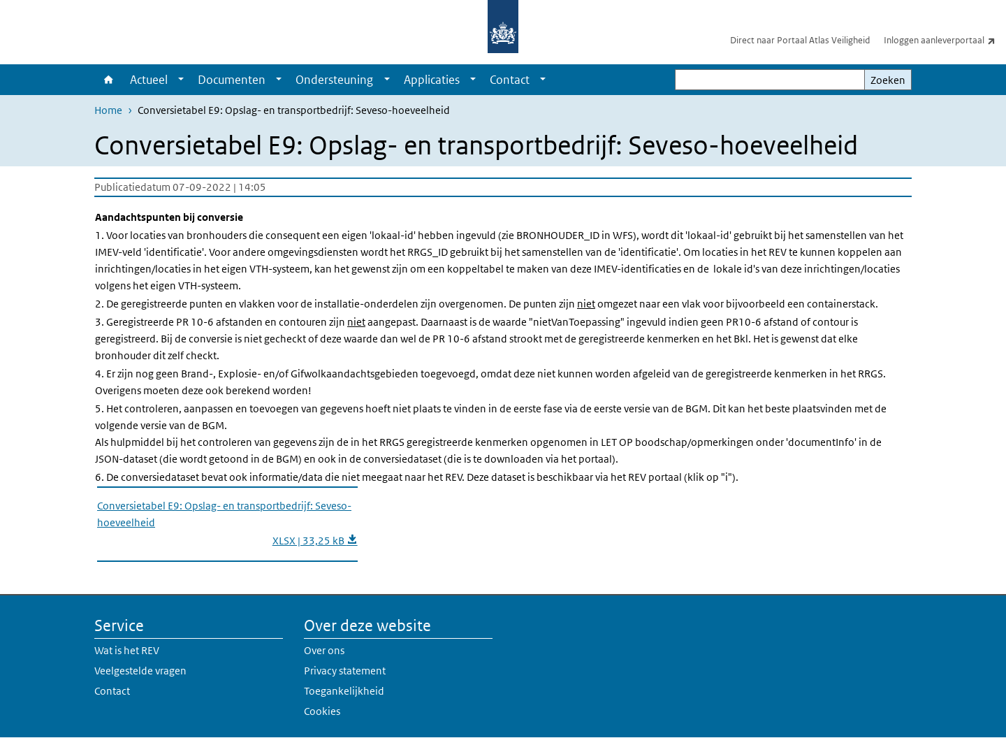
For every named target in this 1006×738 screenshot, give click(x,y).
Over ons (324, 650)
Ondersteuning (334, 79)
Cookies (322, 711)
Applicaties (432, 79)
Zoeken (887, 80)
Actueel (149, 79)
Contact (510, 79)
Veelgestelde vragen (140, 670)
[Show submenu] (181, 79)
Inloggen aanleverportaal (945, 40)
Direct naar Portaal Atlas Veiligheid (800, 40)
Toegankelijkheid (344, 690)
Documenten (231, 79)
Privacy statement (345, 670)
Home (108, 79)
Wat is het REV (126, 650)
